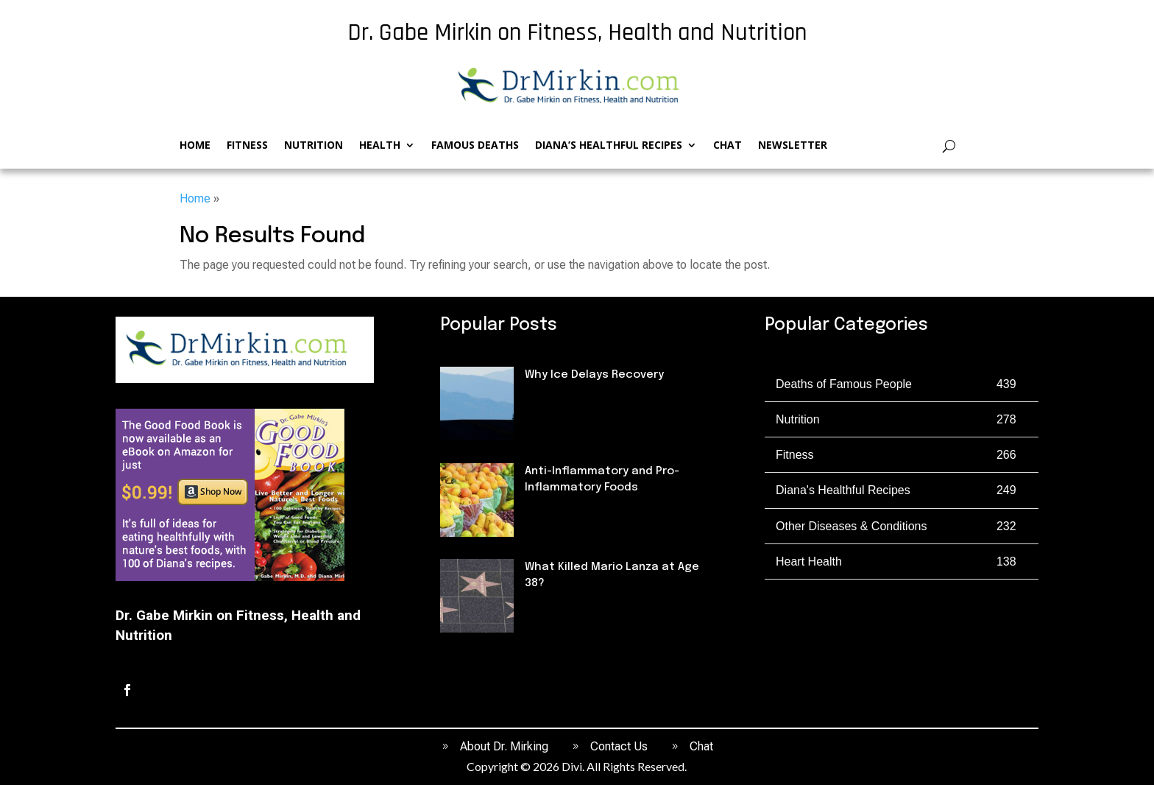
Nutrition (313, 146)
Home (195, 146)
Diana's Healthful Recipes (843, 490)
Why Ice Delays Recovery (594, 375)
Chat (727, 146)
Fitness (247, 146)
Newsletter (792, 146)
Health (379, 146)
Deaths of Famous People (595, 609)
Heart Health (809, 561)
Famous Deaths (475, 146)
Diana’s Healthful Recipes (608, 146)
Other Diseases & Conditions (851, 526)
